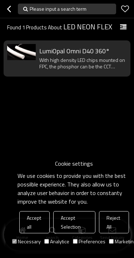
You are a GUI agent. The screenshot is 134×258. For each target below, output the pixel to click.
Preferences (89, 241)
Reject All (113, 222)
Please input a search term (58, 9)
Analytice (56, 241)
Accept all (34, 222)
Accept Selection (71, 222)
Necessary (26, 241)
